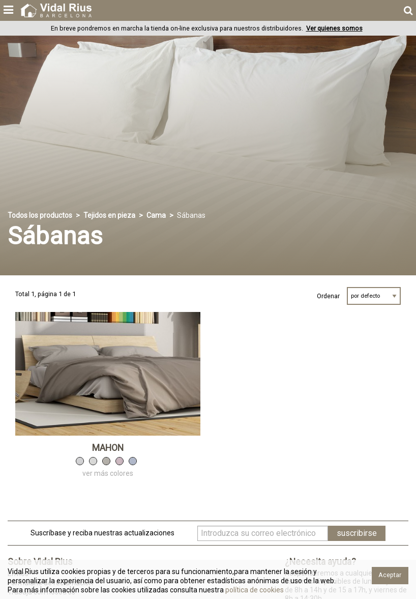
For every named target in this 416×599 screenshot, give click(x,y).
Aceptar (389, 575)
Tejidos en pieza (109, 215)
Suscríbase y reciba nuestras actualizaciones (102, 533)
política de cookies (254, 590)
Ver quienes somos (334, 28)
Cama (156, 215)
